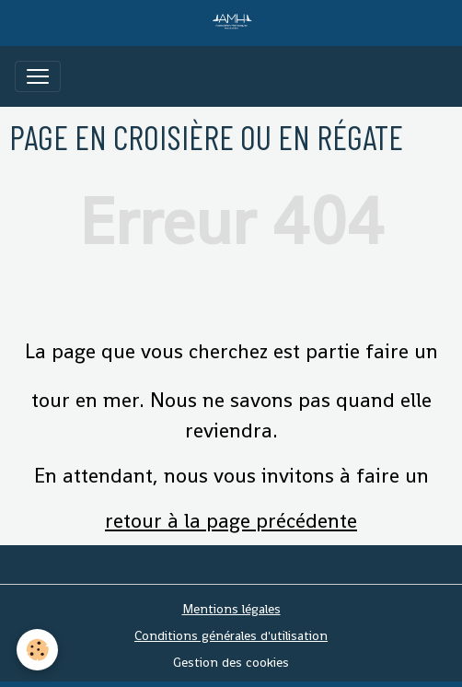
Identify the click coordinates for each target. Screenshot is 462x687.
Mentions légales (231, 608)
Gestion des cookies (231, 662)
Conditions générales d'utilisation (231, 635)
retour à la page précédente (231, 520)
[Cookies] (37, 649)
